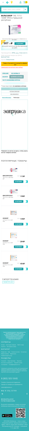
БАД (9, 352)
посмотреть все (8, 282)
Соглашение (4, 364)
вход (20, 2)
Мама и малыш (5, 353)
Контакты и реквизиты (7, 362)
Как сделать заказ (11, 346)
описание (5, 73)
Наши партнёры (11, 361)
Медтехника (13, 353)
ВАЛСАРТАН (5, 57)
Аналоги (3, 346)
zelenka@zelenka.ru (6, 387)
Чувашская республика (12, 2)
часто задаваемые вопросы (11, 80)
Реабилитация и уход (6, 355)
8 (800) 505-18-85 (9, 378)
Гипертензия (10, 59)
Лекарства (4, 352)
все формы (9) (15, 73)
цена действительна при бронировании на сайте (14, 47)
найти (25, 9)
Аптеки (3, 344)
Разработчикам (18, 362)
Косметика (24, 352)
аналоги (5, 76)
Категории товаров (11, 344)
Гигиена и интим (15, 352)
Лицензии (19, 361)
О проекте (3, 361)
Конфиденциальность (14, 364)
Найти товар (20, 344)
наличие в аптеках (16, 76)
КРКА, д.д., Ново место (19, 53)
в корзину (20, 43)
